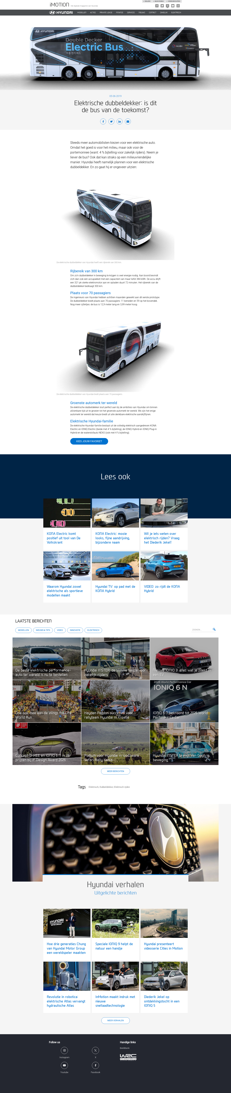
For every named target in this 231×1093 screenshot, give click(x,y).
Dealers (147, 1)
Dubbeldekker (106, 787)
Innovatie (75, 630)
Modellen (23, 630)
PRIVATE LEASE (106, 12)
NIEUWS (142, 12)
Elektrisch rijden (122, 787)
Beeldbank (124, 1048)
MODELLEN (81, 12)
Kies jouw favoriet (89, 441)
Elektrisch (176, 12)
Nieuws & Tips (43, 630)
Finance (119, 12)
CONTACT (152, 12)
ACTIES (93, 12)
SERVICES (131, 12)
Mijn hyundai (159, 1)
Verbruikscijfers (174, 1)
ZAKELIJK (164, 12)
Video (60, 630)
